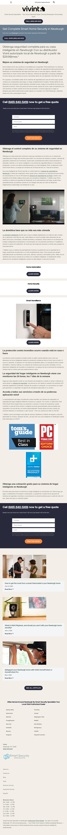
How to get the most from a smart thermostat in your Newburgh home (32, 696)
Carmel (36, 825)
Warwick (8, 829)
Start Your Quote (33, 180)
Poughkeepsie (10, 832)
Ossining (36, 822)
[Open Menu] (11, 2)
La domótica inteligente (10, 277)
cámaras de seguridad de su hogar (41, 218)
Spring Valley (10, 822)
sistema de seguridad (20, 495)
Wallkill (36, 832)
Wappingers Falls (39, 829)
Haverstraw (9, 825)
